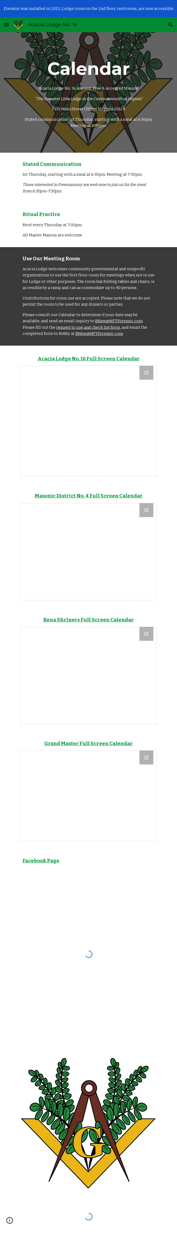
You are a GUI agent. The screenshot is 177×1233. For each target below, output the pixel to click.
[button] (6, 24)
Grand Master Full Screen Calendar (88, 744)
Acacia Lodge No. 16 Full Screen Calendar (89, 359)
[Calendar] (88, 421)
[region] (88, 8)
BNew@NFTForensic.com (119, 321)
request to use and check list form (88, 327)
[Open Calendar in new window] (146, 373)
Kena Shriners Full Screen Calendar (88, 620)
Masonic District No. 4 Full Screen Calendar (89, 496)
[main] (88, 92)
